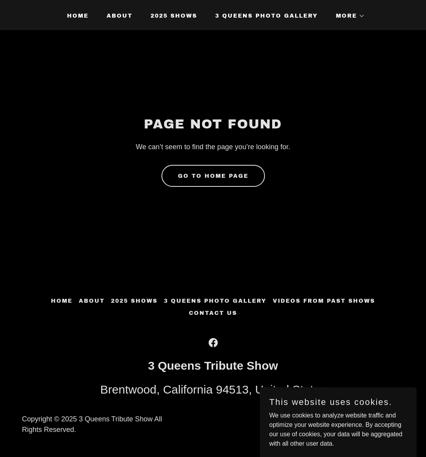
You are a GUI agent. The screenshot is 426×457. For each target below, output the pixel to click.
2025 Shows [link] (173, 16)
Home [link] (78, 16)
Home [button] (62, 301)
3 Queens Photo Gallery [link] (266, 16)
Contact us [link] (213, 313)
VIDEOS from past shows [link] (324, 301)
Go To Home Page (213, 176)
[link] (213, 342)
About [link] (119, 16)
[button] (347, 16)
